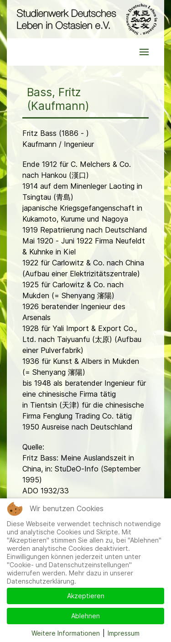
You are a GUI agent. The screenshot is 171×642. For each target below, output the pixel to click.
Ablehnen (85, 616)
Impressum (124, 633)
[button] (144, 52)
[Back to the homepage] (85, 19)
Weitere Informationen (65, 633)
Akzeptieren (85, 596)
